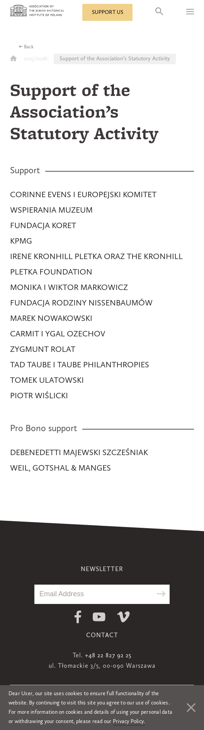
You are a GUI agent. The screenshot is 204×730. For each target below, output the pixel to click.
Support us (107, 12)
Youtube (99, 616)
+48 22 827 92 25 (108, 656)
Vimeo (123, 616)
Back (29, 47)
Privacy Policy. (129, 721)
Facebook (78, 616)
